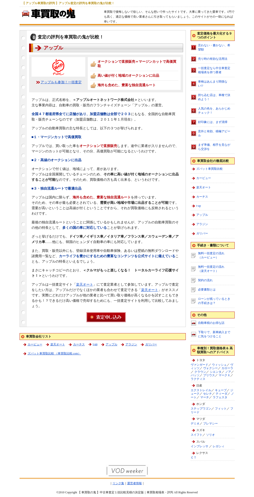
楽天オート (84, 284)
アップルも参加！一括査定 (61, 82)
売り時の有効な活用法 (212, 59)
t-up (95, 344)
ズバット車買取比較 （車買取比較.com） (54, 353)
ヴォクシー (210, 368)
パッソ (195, 375)
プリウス (209, 375)
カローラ (227, 368)
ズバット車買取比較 (209, 168)
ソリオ (210, 434)
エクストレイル (201, 390)
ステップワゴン (201, 408)
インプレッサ (199, 446)
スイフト (196, 434)
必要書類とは (207, 289)
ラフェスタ (220, 397)
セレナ (207, 393)
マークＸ (224, 375)
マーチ (204, 397)
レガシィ (218, 446)
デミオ (195, 423)
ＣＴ (194, 457)
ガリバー (151, 344)
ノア (228, 372)
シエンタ (215, 372)
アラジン (131, 344)
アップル (111, 344)
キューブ (221, 390)
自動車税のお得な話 (211, 323)
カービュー (35, 344)
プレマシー (210, 423)
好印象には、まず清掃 (212, 122)
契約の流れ (205, 280)
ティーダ (221, 393)
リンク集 (118, 483)
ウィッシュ (219, 364)
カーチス (79, 344)
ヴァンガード (199, 364)
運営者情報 (134, 483)
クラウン (200, 372)
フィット (221, 408)
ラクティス (198, 379)
